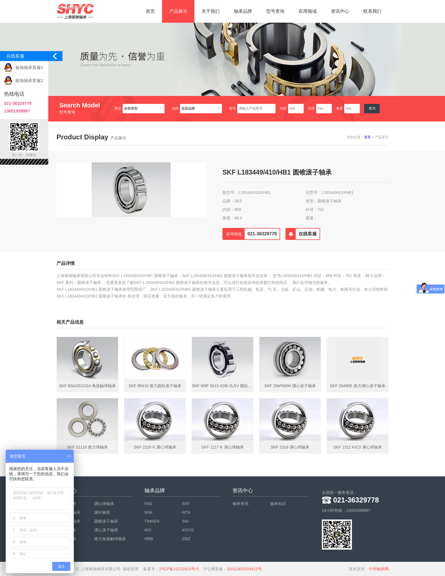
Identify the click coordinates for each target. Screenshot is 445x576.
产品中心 (66, 490)
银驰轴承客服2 (29, 80)
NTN (186, 512)
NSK (148, 512)
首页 (150, 11)
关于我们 (210, 11)
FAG (148, 503)
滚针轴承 (102, 512)
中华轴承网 (379, 569)
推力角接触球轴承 (110, 539)
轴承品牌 (243, 11)
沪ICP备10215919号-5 (179, 569)
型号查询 (275, 11)
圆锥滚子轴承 (106, 521)
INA (185, 521)
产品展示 (178, 11)
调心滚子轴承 (106, 530)
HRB (148, 539)
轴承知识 (278, 503)
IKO (147, 530)
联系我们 (372, 11)
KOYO (188, 530)
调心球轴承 (104, 503)
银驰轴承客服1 (29, 67)
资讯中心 (340, 11)
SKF (186, 503)
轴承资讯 (240, 503)
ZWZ (186, 539)
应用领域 (308, 11)
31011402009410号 (244, 569)
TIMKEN (151, 521)
